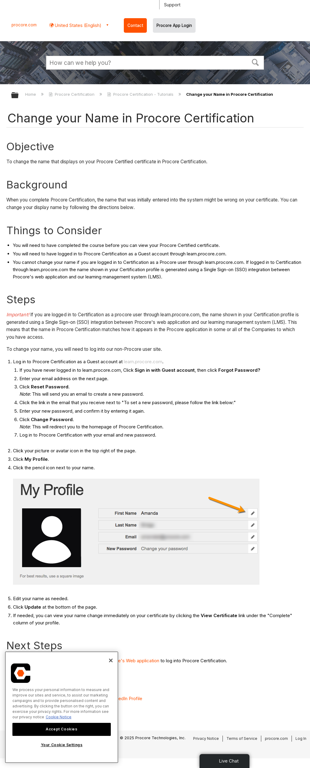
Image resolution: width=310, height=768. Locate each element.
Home (31, 94)
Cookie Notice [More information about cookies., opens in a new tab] (58, 717)
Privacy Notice (206, 738)
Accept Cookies (61, 729)
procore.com (24, 24)
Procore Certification (72, 94)
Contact (135, 25)
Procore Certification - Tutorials (141, 94)
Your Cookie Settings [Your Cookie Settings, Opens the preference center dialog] (62, 745)
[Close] (110, 660)
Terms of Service (241, 738)
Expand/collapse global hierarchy (18, 95)
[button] (255, 61)
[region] (61, 707)
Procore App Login (174, 25)
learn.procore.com (143, 361)
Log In (300, 738)
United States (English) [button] (77, 25)
